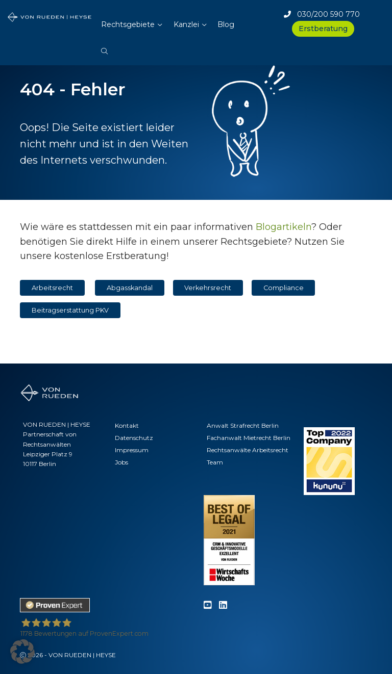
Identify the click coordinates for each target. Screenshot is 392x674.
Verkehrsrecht (207, 288)
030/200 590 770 (322, 14)
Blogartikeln (283, 226)
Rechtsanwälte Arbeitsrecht (247, 450)
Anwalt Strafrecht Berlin (243, 425)
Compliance (283, 288)
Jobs (121, 462)
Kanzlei (186, 24)
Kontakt (127, 425)
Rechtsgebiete (128, 24)
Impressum (132, 450)
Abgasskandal (130, 288)
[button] (104, 46)
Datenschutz (134, 438)
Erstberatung (323, 28)
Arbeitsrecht (52, 288)
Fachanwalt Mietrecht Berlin (248, 438)
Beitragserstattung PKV (70, 310)
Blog (225, 24)
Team (215, 462)
